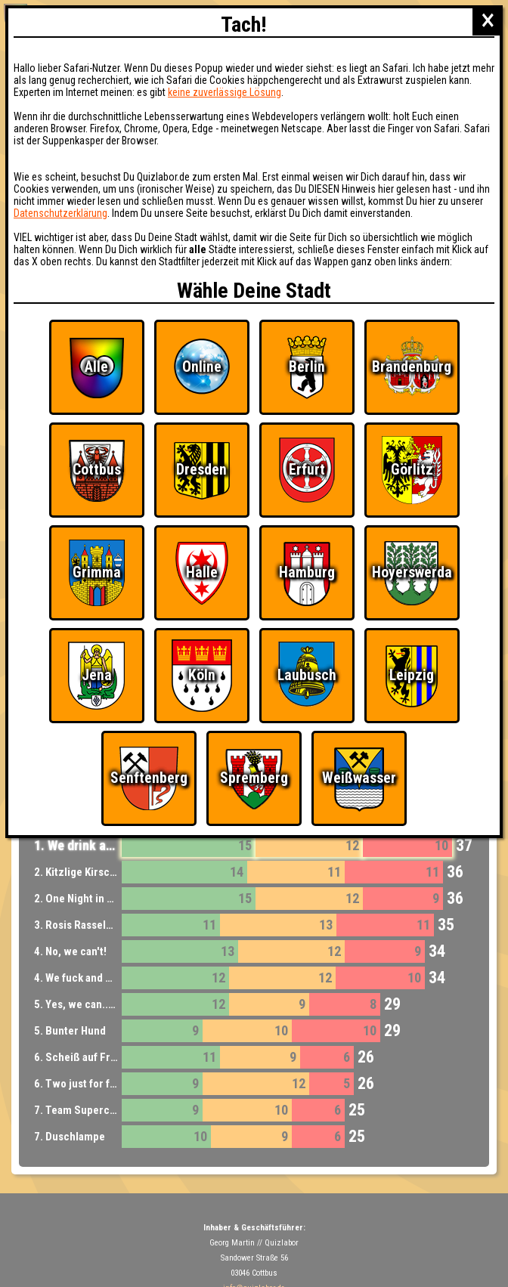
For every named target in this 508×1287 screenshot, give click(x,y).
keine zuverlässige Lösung (224, 92)
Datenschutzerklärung (60, 213)
